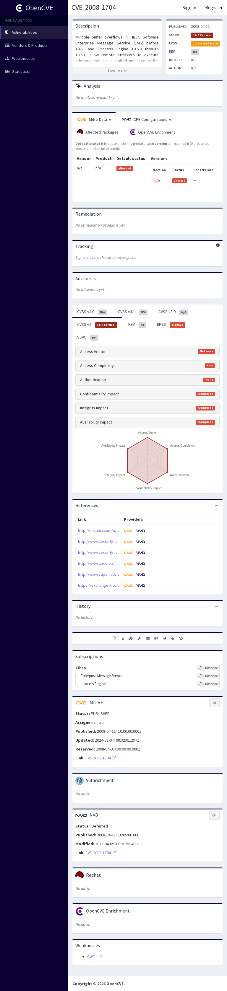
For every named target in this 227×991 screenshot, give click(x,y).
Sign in (189, 7)
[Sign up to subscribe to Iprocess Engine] (208, 684)
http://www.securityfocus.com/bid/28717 (114, 541)
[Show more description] (117, 70)
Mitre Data (94, 119)
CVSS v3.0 (173, 312)
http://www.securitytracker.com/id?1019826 (116, 552)
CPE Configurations (146, 119)
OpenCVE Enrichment (152, 132)
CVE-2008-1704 (94, 7)
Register (214, 7)
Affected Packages (98, 132)
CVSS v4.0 (92, 312)
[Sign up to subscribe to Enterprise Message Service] (208, 676)
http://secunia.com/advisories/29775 (110, 530)
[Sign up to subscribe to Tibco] (208, 668)
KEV (137, 325)
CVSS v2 (97, 325)
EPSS (171, 325)
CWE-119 (94, 956)
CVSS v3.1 (133, 312)
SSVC (87, 337)
